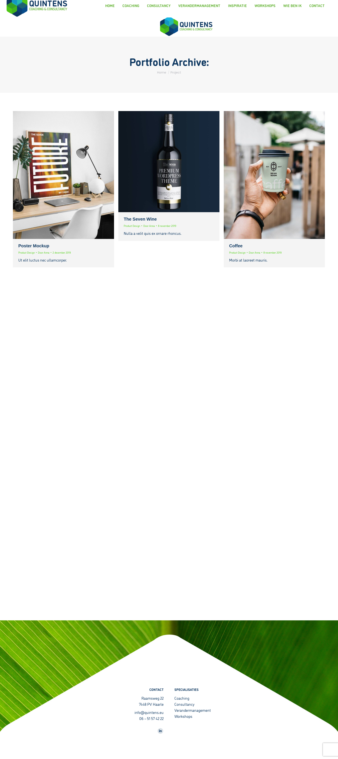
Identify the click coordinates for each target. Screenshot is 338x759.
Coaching (181, 698)
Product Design (26, 252)
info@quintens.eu (149, 712)
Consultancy (184, 704)
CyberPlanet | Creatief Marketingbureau (34, 752)
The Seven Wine (140, 219)
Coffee (236, 245)
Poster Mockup (33, 245)
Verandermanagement (192, 710)
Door (43, 252)
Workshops (183, 716)
